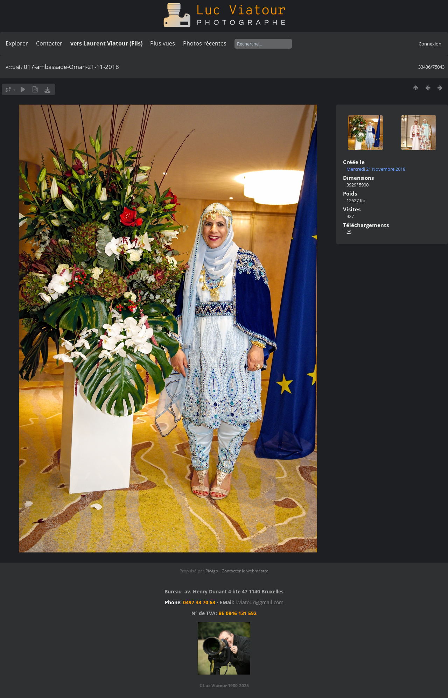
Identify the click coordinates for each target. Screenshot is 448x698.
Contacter (49, 43)
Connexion (430, 44)
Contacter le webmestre (245, 571)
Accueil (13, 67)
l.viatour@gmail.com (260, 602)
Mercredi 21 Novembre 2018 (375, 169)
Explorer (17, 43)
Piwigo (211, 571)
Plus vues (162, 43)
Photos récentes (204, 43)
